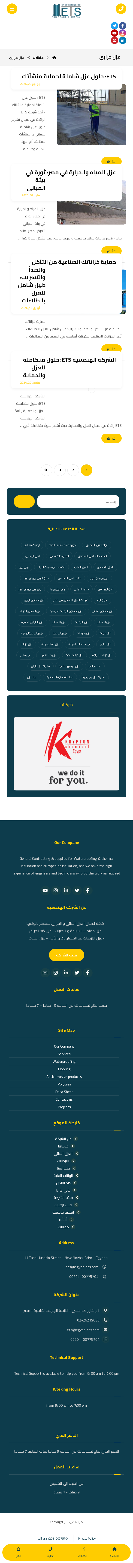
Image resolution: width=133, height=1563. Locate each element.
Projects (64, 1106)
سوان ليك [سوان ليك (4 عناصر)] (102, 600)
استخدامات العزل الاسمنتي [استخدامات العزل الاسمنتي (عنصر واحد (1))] (92, 556)
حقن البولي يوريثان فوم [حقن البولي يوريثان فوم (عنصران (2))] (36, 578)
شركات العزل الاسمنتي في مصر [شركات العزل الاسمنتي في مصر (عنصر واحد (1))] (71, 600)
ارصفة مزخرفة (66, 1212)
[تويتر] (114, 25)
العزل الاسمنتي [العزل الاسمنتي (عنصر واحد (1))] (105, 567)
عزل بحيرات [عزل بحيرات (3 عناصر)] (105, 633)
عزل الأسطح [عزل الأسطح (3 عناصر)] (104, 622)
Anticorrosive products (64, 1076)
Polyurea (64, 1084)
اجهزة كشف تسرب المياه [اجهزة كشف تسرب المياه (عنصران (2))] (62, 545)
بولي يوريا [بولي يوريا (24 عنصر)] (24, 567)
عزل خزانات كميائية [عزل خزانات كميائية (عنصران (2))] (102, 655)
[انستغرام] (122, 33)
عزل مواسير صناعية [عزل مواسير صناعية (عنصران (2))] (69, 666)
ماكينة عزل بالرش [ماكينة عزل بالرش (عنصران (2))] (40, 666)
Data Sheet (64, 1091)
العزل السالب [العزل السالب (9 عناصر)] (81, 567)
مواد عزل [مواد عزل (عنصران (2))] (32, 677)
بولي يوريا (66, 1190)
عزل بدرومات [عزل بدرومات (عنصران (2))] (84, 633)
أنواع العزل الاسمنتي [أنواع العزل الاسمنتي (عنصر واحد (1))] (97, 545)
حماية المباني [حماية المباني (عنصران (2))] (81, 589)
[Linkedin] (66, 890)
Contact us (64, 1099)
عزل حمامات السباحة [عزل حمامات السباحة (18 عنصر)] (80, 644)
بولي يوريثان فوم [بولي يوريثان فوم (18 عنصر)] (99, 578)
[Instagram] (56, 890)
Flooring (64, 1068)
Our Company (64, 1046)
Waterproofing (64, 1061)
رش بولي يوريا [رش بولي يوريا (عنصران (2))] (57, 589)
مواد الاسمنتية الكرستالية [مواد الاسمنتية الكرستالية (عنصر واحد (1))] (60, 677)
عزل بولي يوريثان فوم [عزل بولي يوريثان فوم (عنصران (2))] (32, 633)
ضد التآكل (66, 1182)
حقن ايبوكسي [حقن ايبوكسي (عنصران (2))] (106, 589)
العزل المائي (66, 1153)
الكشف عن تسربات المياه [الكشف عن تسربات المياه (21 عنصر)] (51, 567)
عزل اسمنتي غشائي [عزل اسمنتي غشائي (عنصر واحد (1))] (102, 611)
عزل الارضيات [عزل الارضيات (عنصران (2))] (81, 622)
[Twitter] (77, 890)
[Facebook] (88, 890)
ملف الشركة (66, 1197)
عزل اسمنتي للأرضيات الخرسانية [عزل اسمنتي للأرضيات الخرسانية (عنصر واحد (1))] (66, 611)
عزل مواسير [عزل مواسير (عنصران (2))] (95, 666)
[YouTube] (45, 890)
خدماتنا (66, 1146)
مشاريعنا (66, 1168)
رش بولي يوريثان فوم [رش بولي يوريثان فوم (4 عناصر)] (30, 589)
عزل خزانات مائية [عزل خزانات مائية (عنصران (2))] (74, 655)
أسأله (66, 1219)
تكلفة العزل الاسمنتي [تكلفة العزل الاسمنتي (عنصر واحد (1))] (69, 578)
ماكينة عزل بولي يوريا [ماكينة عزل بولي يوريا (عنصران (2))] (93, 677)
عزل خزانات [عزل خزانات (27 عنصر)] (26, 644)
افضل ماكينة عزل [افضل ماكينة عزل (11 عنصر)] (59, 556)
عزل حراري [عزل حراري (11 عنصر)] (105, 644)
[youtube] (114, 33)
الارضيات (66, 1160)
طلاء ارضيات (66, 1204)
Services (64, 1053)
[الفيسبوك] (122, 25)
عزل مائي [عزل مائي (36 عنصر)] (25, 655)
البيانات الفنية (66, 1175)
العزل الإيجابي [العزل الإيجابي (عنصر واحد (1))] (32, 556)
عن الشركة (66, 1138)
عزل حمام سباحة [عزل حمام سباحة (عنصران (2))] (50, 644)
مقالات (66, 1226)
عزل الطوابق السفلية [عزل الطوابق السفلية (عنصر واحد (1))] (32, 622)
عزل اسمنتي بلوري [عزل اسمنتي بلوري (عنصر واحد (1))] (34, 600)
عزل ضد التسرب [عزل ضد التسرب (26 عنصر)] (48, 655)
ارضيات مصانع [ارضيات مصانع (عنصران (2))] (32, 545)
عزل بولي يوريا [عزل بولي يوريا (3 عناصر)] (60, 633)
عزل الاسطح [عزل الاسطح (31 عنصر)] (59, 622)
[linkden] (122, 40)
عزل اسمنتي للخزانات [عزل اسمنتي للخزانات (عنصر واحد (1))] (30, 611)
